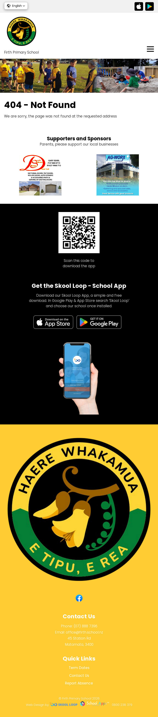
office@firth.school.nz (84, 632)
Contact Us (79, 675)
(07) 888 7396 (85, 626)
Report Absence (79, 683)
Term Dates (79, 667)
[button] (16, 6)
